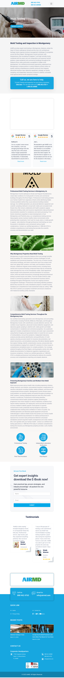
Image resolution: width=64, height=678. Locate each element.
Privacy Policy (15, 614)
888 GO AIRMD (37, 5)
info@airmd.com (43, 596)
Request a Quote (17, 27)
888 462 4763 (37, 3)
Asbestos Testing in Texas (17, 635)
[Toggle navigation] (51, 4)
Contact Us (36, 611)
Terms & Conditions (38, 614)
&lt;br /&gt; (32, 114)
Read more (21, 162)
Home (13, 611)
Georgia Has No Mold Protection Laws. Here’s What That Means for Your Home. (43, 636)
